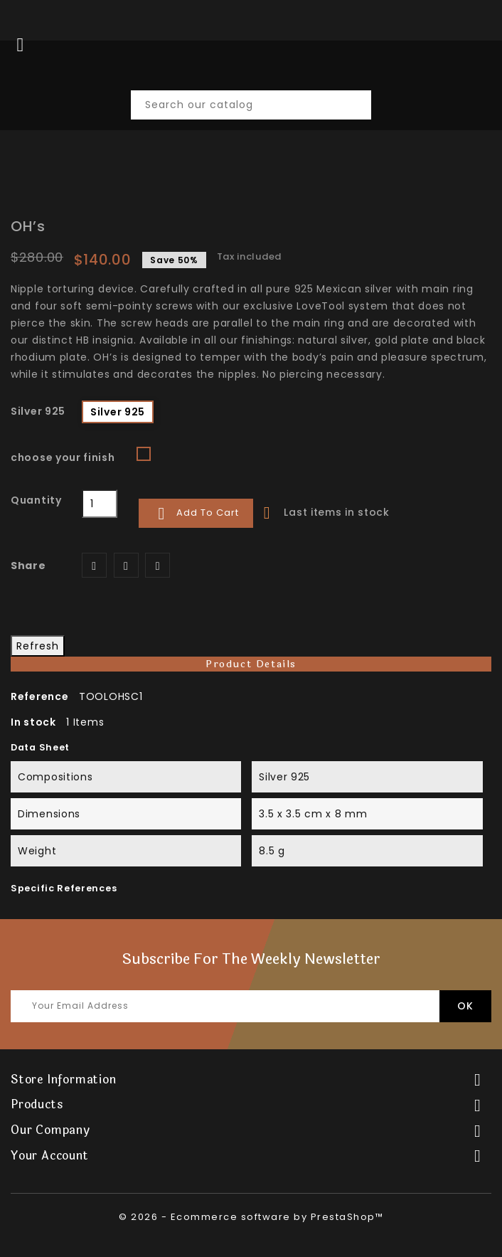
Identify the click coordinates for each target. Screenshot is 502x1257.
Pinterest (157, 565)
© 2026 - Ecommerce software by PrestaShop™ (251, 1217)
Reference (39, 696)
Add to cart (196, 513)
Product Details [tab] (251, 664)
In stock (33, 722)
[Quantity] (99, 503)
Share (94, 565)
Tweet (126, 565)
